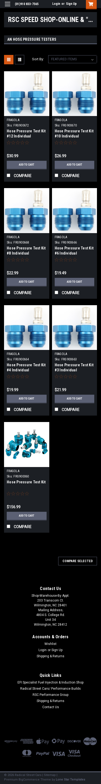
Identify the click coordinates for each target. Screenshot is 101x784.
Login (56, 4)
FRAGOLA (13, 120)
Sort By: (38, 59)
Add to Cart (26, 164)
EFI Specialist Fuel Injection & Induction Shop (50, 682)
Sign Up (71, 4)
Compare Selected (77, 561)
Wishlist (50, 644)
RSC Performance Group (50, 695)
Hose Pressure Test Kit (26, 482)
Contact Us (50, 707)
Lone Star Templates (70, 779)
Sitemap (50, 775)
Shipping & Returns (50, 656)
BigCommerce (29, 779)
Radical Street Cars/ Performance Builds (50, 688)
